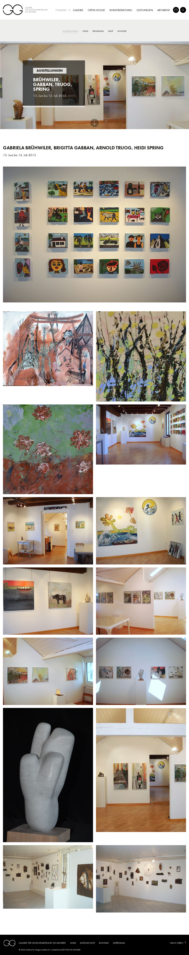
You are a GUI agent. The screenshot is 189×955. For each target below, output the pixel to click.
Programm (98, 31)
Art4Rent (163, 10)
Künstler (121, 31)
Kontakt (104, 943)
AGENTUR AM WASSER (70, 949)
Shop (110, 31)
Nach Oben (176, 943)
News (85, 31)
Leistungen (145, 10)
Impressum (119, 943)
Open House (96, 10)
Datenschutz (87, 943)
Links (73, 943)
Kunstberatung (120, 10)
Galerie (78, 10)
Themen (63, 10)
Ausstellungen (70, 31)
